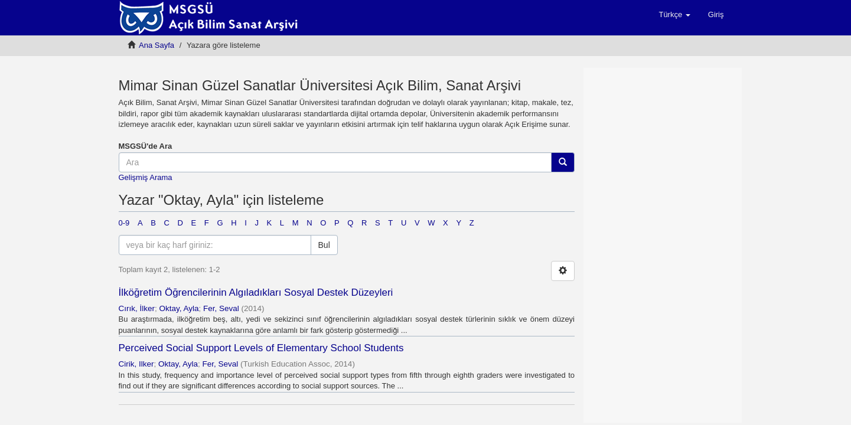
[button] (674, 15)
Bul (324, 245)
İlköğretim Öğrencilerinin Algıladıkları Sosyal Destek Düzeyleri (256, 292)
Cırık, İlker (137, 308)
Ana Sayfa (156, 45)
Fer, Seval (221, 308)
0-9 (124, 222)
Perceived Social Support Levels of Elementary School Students (261, 348)
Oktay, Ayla (179, 308)
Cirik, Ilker (136, 363)
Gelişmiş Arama (145, 177)
